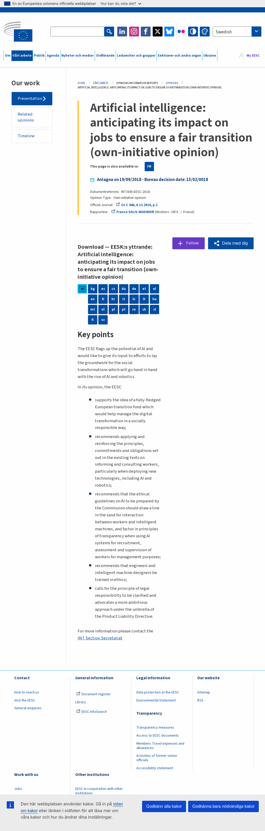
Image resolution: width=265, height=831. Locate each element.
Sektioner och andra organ (179, 55)
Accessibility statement (154, 768)
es (103, 288)
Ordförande (105, 55)
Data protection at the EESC (157, 692)
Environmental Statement (156, 700)
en (93, 299)
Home (81, 83)
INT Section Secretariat (100, 638)
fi (93, 319)
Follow (192, 243)
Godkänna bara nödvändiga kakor (223, 806)
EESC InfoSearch (91, 711)
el (154, 288)
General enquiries (28, 708)
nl (103, 309)
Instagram (134, 31)
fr (103, 299)
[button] (231, 243)
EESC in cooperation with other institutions (99, 791)
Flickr (181, 31)
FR (149, 166)
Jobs (18, 788)
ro (134, 309)
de (134, 288)
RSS (200, 700)
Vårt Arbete (100, 83)
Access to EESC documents (157, 735)
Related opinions (26, 117)
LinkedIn (122, 31)
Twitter (158, 31)
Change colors (205, 31)
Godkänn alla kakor (164, 806)
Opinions (172, 83)
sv (103, 319)
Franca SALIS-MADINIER (132, 212)
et (144, 288)
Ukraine (209, 55)
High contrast (193, 31)
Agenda (53, 55)
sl (154, 309)
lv (133, 299)
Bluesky (169, 31)
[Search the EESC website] (77, 31)
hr (113, 299)
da (124, 288)
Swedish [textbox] (224, 32)
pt (124, 309)
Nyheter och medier (77, 55)
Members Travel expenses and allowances (160, 746)
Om (8, 55)
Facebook (146, 31)
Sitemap (203, 692)
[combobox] (237, 31)
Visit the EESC (24, 700)
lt (144, 299)
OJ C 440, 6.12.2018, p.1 (137, 205)
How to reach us (26, 692)
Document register (93, 694)
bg (93, 288)
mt (92, 309)
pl (113, 309)
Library (80, 702)
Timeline (26, 136)
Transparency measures (155, 727)
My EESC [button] (253, 55)
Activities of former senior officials (156, 758)
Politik (39, 55)
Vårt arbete (22, 55)
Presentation (30, 98)
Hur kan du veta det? (121, 3)
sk (144, 309)
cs (113, 288)
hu (154, 299)
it (123, 299)
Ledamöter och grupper (136, 55)
